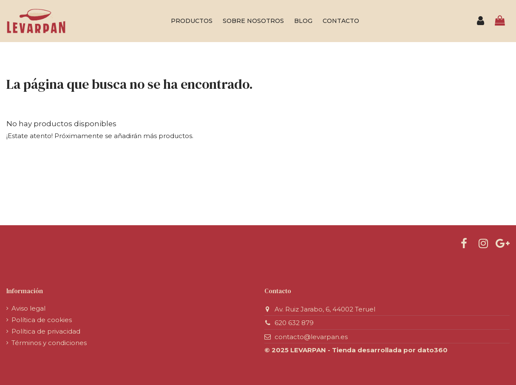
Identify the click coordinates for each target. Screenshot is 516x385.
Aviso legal (28, 308)
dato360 (432, 350)
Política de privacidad (45, 331)
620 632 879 (294, 323)
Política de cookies (41, 320)
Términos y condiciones (49, 343)
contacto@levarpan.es (311, 337)
